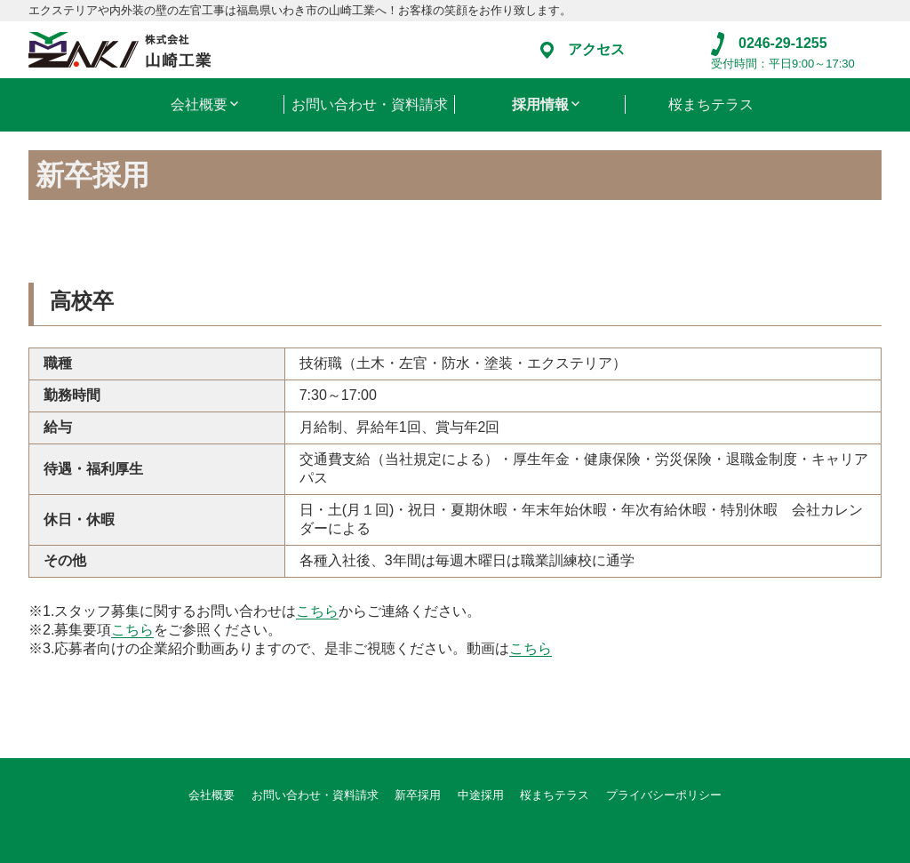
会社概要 (199, 104)
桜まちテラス (711, 104)
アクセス (582, 49)
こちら (317, 611)
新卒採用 (418, 795)
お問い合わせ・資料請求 (369, 104)
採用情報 (540, 104)
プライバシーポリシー (664, 795)
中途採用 (481, 795)
